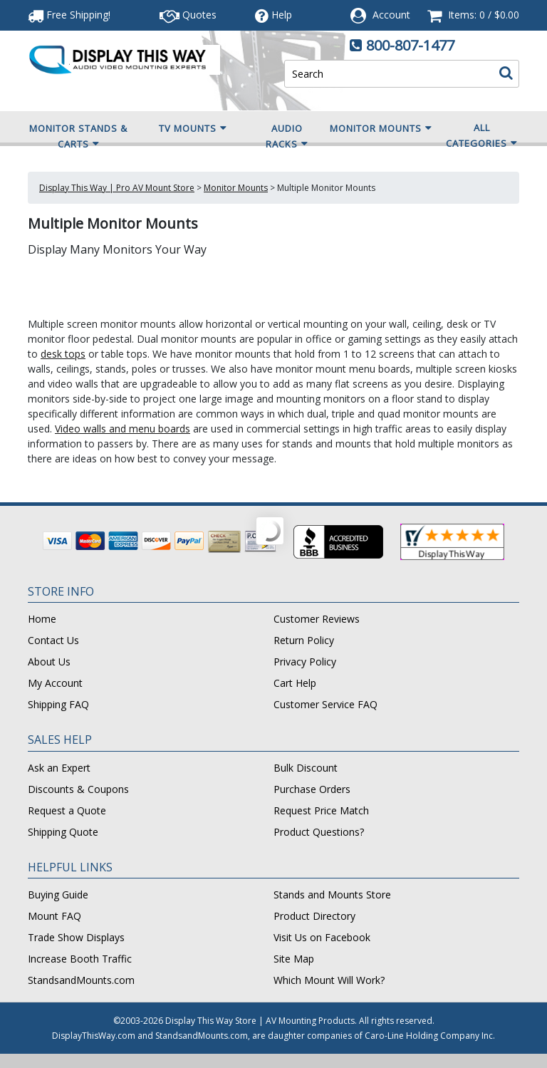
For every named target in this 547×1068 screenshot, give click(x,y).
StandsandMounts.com (81, 980)
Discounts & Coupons (78, 789)
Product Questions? (319, 832)
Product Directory (314, 916)
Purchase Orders (312, 789)
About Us (49, 661)
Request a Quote (67, 810)
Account (391, 14)
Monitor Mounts (381, 128)
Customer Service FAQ (325, 704)
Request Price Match (321, 810)
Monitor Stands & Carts (78, 137)
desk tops (63, 354)
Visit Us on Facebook (322, 937)
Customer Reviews (317, 619)
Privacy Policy (305, 661)
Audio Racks (287, 137)
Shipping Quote (63, 832)
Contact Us (53, 640)
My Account (55, 683)
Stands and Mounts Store (332, 894)
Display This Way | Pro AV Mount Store (116, 188)
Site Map (294, 958)
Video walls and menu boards (122, 428)
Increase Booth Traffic (80, 958)
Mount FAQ (54, 916)
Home (42, 619)
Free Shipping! (69, 14)
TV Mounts (193, 128)
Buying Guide (58, 894)
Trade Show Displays (76, 937)
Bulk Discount (306, 767)
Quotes (188, 14)
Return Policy (304, 640)
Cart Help (295, 683)
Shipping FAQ (58, 704)
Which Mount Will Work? (329, 980)
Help (273, 14)
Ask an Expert (59, 767)
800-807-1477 (410, 45)
